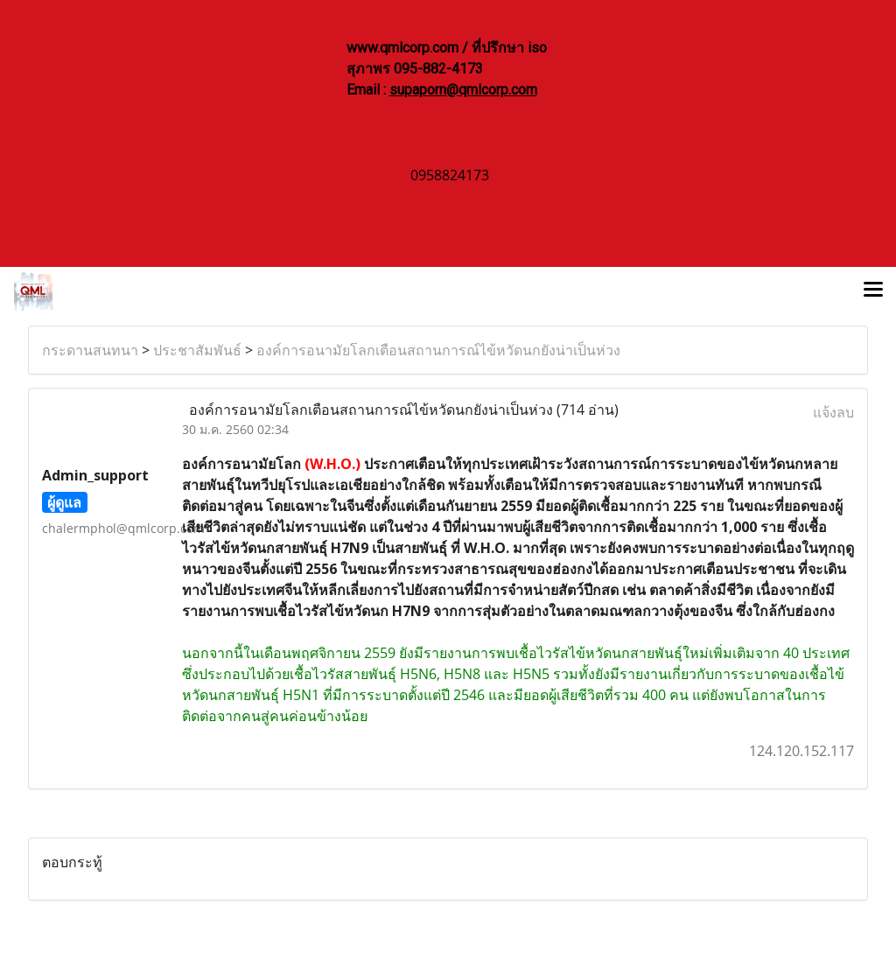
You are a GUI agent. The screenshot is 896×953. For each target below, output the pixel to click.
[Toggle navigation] (873, 291)
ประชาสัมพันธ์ (197, 350)
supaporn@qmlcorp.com (463, 89)
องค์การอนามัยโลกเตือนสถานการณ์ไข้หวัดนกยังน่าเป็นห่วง (438, 350)
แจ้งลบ (833, 412)
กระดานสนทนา (90, 350)
